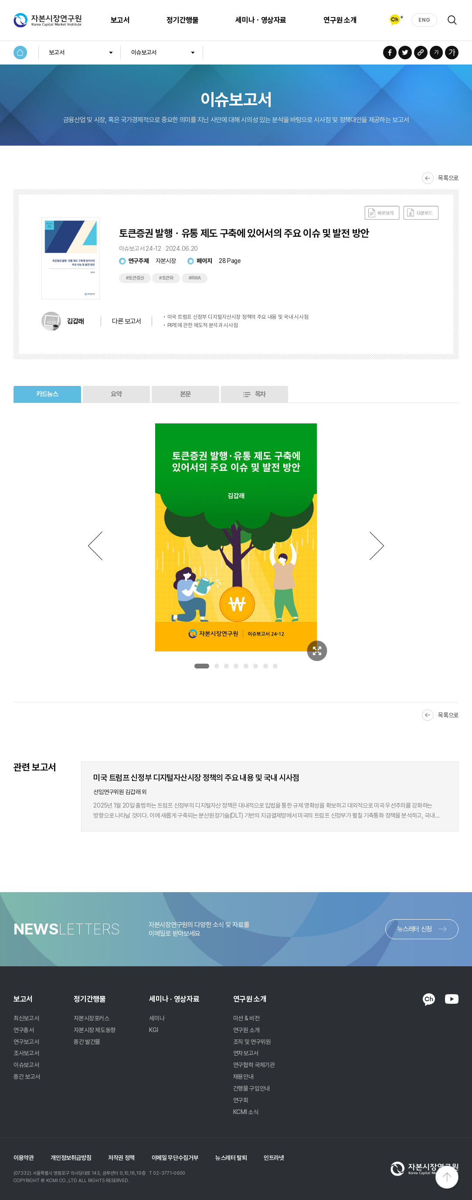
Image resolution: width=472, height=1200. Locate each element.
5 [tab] (246, 666)
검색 (452, 20)
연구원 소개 (340, 20)
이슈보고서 (143, 52)
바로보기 (382, 213)
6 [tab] (255, 666)
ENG (424, 20)
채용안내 (243, 1076)
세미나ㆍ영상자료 (260, 20)
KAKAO (429, 999)
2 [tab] (216, 666)
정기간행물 (182, 20)
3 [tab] (226, 666)
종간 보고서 (27, 1076)
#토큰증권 (135, 278)
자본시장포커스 (91, 1018)
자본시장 (166, 260)
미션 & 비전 (246, 1018)
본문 (185, 394)
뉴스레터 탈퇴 (231, 1157)
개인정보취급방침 (71, 1157)
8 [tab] (275, 666)
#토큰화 (166, 278)
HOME (20, 52)
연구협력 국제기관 (254, 1064)
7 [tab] (265, 666)
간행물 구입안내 (251, 1088)
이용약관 (24, 1157)
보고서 (120, 20)
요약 (116, 394)
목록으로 (448, 177)
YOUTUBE (451, 999)
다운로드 (421, 213)
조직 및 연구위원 (252, 1041)
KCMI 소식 (245, 1111)
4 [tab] (236, 666)
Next (377, 545)
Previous (95, 545)
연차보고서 (245, 1053)
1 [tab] (201, 666)
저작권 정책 (121, 1157)
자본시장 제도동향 (94, 1029)
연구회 (240, 1100)
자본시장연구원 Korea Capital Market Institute (47, 20)
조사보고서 (26, 1053)
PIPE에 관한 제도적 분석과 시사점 (202, 325)
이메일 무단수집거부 (175, 1157)
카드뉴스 (47, 394)
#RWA (195, 278)
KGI (153, 1029)
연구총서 (24, 1029)
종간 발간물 (87, 1041)
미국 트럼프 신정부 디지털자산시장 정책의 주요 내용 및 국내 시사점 (238, 317)
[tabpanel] (236, 537)
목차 (260, 394)
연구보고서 (26, 1041)
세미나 (156, 1018)
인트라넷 (274, 1157)
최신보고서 (26, 1018)
